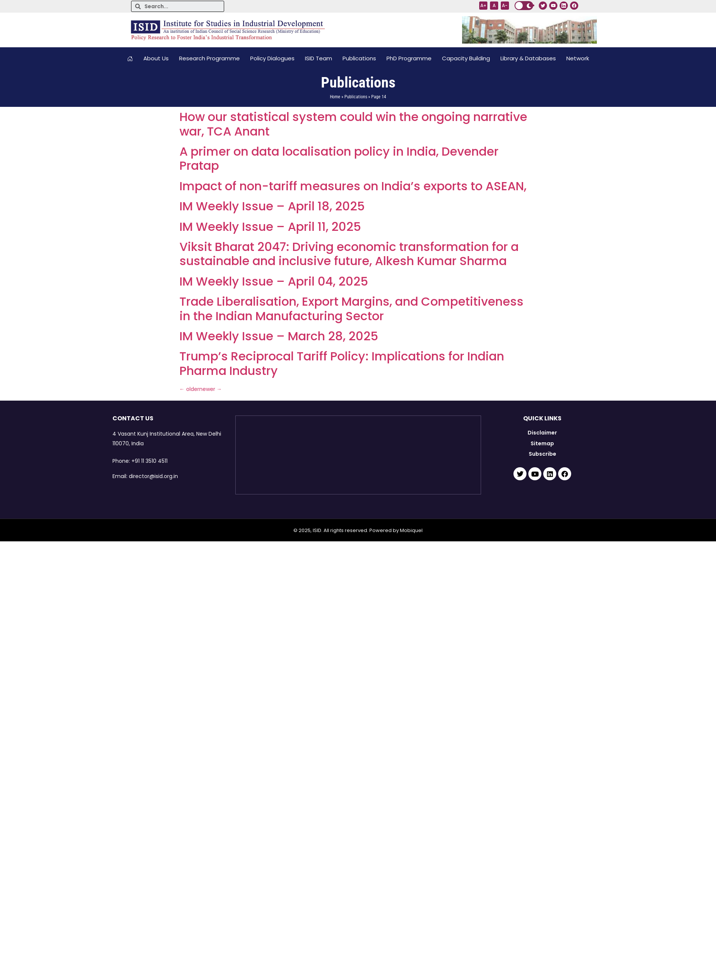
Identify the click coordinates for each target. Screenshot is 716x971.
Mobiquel (411, 530)
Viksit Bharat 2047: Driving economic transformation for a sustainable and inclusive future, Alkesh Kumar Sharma (349, 253)
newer (210, 389)
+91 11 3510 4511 (149, 461)
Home (335, 96)
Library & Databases (528, 58)
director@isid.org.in (153, 476)
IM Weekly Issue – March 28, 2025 (278, 336)
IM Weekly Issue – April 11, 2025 (270, 226)
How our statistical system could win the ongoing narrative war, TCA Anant (353, 123)
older (189, 389)
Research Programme (209, 58)
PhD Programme (409, 58)
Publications (359, 58)
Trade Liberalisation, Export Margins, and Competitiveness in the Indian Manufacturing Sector (351, 308)
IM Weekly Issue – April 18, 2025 (272, 206)
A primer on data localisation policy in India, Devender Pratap (339, 158)
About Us (156, 58)
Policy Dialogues (272, 58)
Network (577, 58)
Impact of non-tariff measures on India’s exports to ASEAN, (352, 186)
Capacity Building (466, 58)
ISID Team (318, 58)
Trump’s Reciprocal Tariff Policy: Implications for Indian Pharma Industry (341, 363)
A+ (483, 5)
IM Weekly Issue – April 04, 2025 (273, 281)
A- (504, 5)
